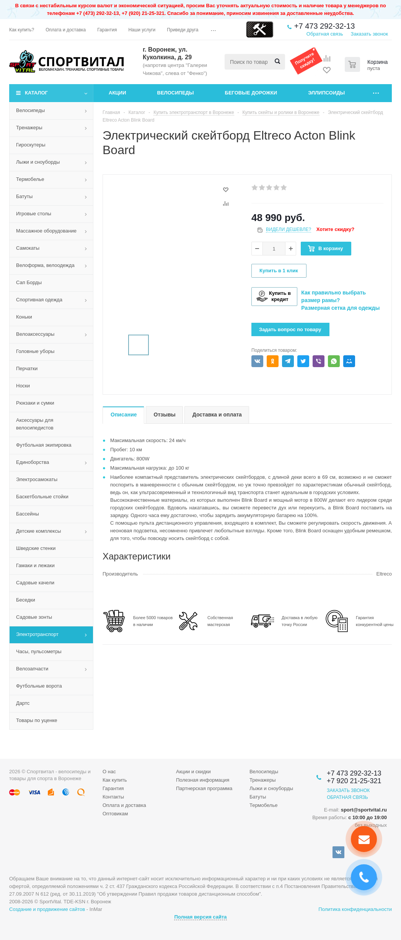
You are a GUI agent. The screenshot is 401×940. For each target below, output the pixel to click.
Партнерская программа (204, 788)
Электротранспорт (37, 634)
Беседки (25, 600)
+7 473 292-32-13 (324, 26)
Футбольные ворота (39, 686)
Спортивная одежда (39, 299)
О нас (109, 771)
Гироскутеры (30, 145)
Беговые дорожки (251, 93)
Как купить (115, 780)
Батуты (24, 196)
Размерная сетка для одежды (340, 308)
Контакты (113, 797)
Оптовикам (115, 813)
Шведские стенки (35, 548)
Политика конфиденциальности (355, 909)
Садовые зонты (34, 617)
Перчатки (26, 368)
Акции (117, 93)
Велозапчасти (32, 669)
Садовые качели (35, 582)
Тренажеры (29, 127)
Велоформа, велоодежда (45, 265)
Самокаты (27, 248)
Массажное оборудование (46, 231)
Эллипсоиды (326, 93)
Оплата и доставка (124, 805)
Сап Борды (29, 282)
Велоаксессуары (35, 334)
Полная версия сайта (200, 917)
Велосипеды (175, 93)
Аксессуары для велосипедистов (35, 424)
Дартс (22, 703)
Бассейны (27, 514)
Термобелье (30, 179)
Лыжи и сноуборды (38, 162)
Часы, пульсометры (39, 651)
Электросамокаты (36, 479)
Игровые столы (33, 213)
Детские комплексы (38, 531)
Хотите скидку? (335, 229)
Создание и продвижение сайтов (47, 909)
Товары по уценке (36, 720)
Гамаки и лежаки (35, 565)
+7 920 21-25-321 (354, 781)
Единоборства (32, 462)
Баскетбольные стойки (42, 496)
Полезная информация (202, 780)
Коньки (24, 317)
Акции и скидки (193, 771)
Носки (23, 386)
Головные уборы (35, 351)
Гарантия (113, 788)
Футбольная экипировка (44, 445)
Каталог (36, 93)
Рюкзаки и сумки (35, 403)
